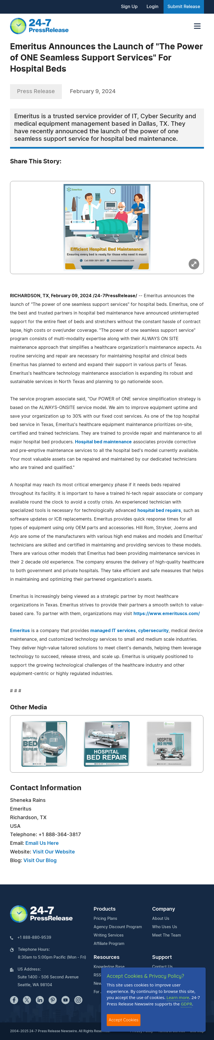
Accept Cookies (123, 1019)
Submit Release (183, 6)
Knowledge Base (109, 967)
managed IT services (113, 630)
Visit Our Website (54, 852)
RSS (97, 975)
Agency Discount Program (118, 927)
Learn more (178, 997)
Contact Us (162, 967)
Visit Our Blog (40, 860)
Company (163, 909)
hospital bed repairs (159, 510)
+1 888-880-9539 (34, 938)
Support (162, 957)
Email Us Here (42, 843)
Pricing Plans (105, 919)
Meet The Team (166, 935)
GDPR (186, 1004)
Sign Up (129, 6)
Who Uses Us (164, 927)
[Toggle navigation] (197, 26)
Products (105, 909)
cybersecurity (153, 630)
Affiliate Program (109, 944)
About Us (160, 919)
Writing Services (109, 935)
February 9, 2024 (93, 91)
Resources (107, 957)
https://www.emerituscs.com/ (166, 613)
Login (153, 6)
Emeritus (20, 630)
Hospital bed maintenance (103, 442)
